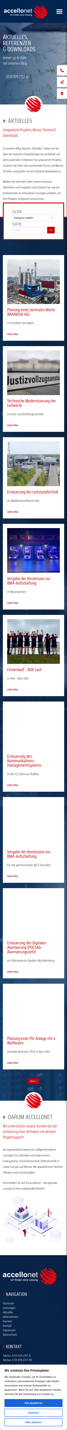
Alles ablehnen (33, 1422)
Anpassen (33, 1412)
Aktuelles (8, 1312)
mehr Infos (12, 334)
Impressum (9, 1330)
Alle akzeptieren (33, 1403)
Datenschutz (10, 1334)
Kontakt (7, 1325)
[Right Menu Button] (59, 11)
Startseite (8, 1303)
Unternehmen (10, 1316)
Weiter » (33, 1081)
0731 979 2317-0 (21, 1355)
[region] (33, 1397)
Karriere (7, 1321)
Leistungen (9, 1307)
